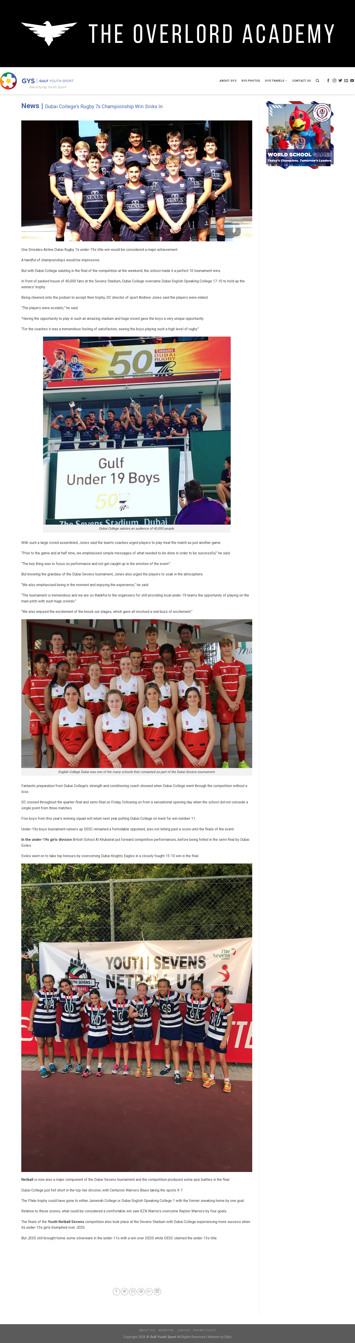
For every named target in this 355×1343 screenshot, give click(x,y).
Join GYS (183, 1330)
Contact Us (301, 80)
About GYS (227, 80)
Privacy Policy (204, 1330)
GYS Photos (250, 80)
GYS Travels (276, 80)
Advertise (166, 1330)
